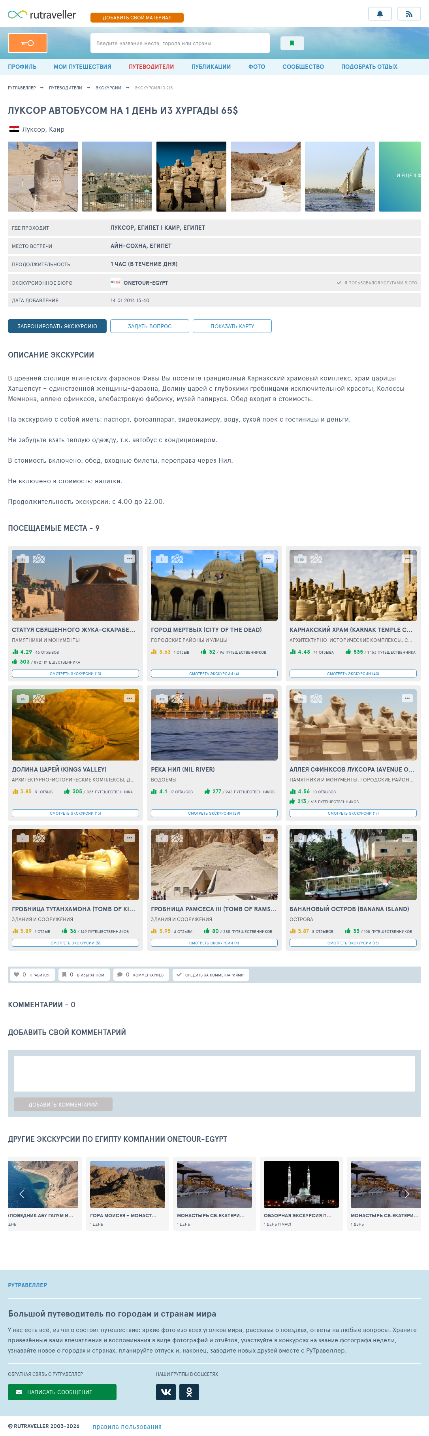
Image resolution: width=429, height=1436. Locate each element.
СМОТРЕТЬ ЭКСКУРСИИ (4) (214, 673)
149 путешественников (105, 931)
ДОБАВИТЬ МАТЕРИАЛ (137, 17)
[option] (214, 1194)
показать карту (232, 326)
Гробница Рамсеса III (214, 909)
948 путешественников (250, 792)
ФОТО (256, 66)
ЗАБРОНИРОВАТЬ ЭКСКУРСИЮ (57, 326)
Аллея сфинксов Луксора (353, 769)
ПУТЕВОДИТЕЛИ (151, 66)
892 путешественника (57, 662)
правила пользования (127, 1426)
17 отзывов (181, 792)
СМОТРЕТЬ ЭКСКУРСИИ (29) (214, 813)
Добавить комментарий (63, 1104)
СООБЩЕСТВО (303, 66)
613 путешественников (334, 801)
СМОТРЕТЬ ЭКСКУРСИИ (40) (353, 673)
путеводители (65, 88)
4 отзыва (183, 931)
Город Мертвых (206, 629)
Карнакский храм (353, 629)
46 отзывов (47, 652)
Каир (56, 129)
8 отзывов (322, 931)
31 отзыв (44, 792)
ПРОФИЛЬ (22, 66)
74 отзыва (323, 652)
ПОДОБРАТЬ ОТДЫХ (369, 66)
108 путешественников (388, 931)
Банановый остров (349, 909)
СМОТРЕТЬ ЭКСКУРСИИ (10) (75, 673)
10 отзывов (324, 792)
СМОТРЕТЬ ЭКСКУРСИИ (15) (75, 813)
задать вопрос (150, 326)
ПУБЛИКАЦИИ (211, 66)
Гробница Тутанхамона (75, 909)
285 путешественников (247, 931)
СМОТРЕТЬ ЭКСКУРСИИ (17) (353, 813)
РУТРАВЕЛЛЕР (27, 1285)
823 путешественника (110, 792)
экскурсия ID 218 (154, 88)
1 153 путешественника (391, 652)
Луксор (34, 129)
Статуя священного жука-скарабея (75, 629)
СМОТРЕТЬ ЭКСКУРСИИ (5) (75, 943)
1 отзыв (181, 652)
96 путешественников (243, 652)
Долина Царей (59, 769)
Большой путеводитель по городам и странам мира (112, 1314)
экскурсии (108, 88)
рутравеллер (22, 88)
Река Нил (183, 769)
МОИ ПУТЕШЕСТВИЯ (82, 66)
